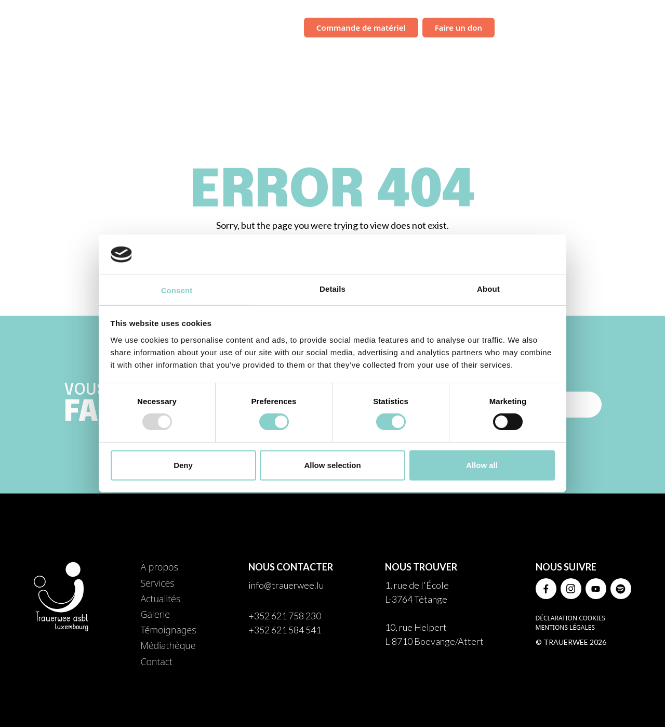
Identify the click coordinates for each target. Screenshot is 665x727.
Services (380, 55)
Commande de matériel (361, 27)
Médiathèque (595, 55)
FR (645, 28)
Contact (650, 55)
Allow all (482, 465)
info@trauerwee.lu (286, 585)
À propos (332, 55)
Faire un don (458, 27)
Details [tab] (332, 288)
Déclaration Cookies (570, 618)
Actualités (429, 55)
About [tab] (488, 288)
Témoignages (531, 55)
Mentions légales (565, 627)
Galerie (477, 55)
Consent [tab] (177, 290)
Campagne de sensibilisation (565, 26)
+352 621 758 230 (284, 615)
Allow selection (332, 465)
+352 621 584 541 (284, 629)
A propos (159, 567)
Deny (183, 465)
